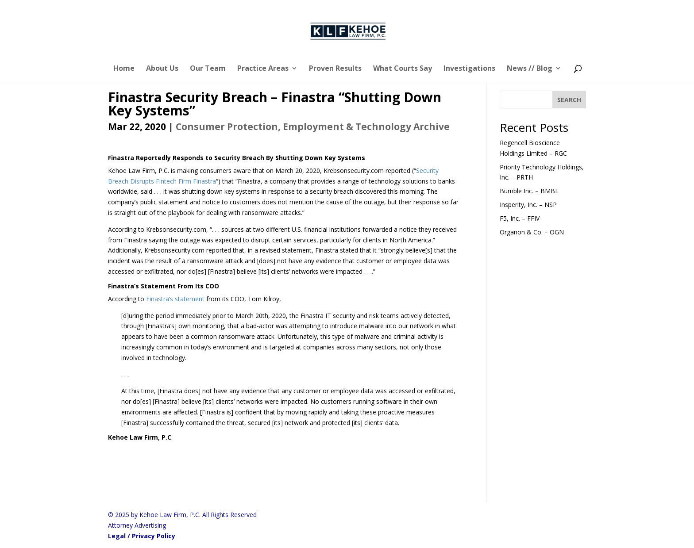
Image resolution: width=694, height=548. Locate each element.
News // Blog (529, 69)
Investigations (469, 69)
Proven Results (335, 69)
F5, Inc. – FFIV (520, 218)
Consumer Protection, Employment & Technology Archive (313, 126)
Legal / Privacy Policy (141, 536)
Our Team (208, 69)
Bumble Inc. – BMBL (529, 191)
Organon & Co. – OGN (532, 232)
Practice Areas (263, 69)
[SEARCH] (569, 99)
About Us (162, 69)
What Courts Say (402, 69)
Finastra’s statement (175, 299)
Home (124, 69)
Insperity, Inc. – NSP (528, 204)
